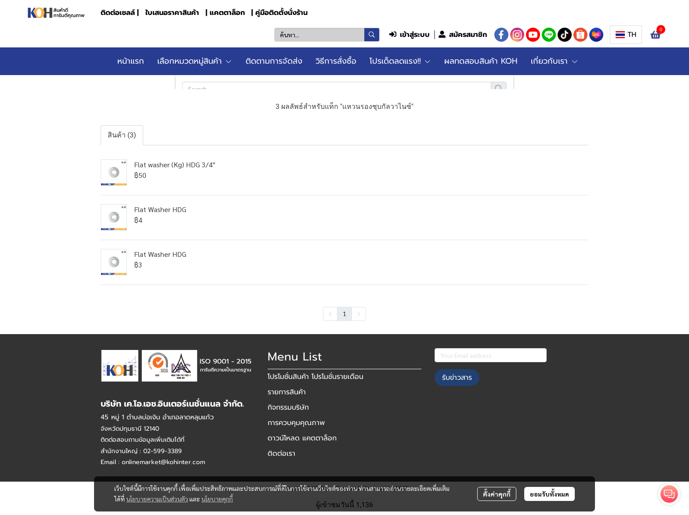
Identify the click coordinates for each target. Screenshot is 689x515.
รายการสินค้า (287, 392)
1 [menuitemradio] (344, 313)
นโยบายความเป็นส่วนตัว (157, 499)
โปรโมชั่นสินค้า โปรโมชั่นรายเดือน (315, 376)
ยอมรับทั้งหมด (549, 494)
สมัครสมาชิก (463, 34)
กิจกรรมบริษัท (288, 407)
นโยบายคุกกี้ (217, 499)
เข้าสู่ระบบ (409, 34)
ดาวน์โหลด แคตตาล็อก (302, 438)
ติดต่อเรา (281, 453)
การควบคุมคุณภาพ (296, 423)
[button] (327, 34)
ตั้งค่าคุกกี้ (497, 494)
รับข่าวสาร (457, 377)
